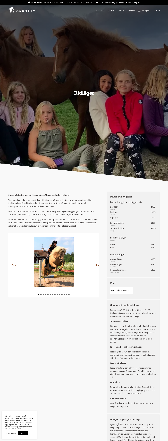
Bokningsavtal (122, 290)
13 (66, 294)
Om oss (121, 10)
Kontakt (131, 10)
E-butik (111, 10)
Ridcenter (100, 10)
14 (69, 294)
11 (62, 294)
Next (97, 265)
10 (59, 294)
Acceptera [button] (23, 433)
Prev (14, 265)
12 (64, 294)
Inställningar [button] (11, 433)
